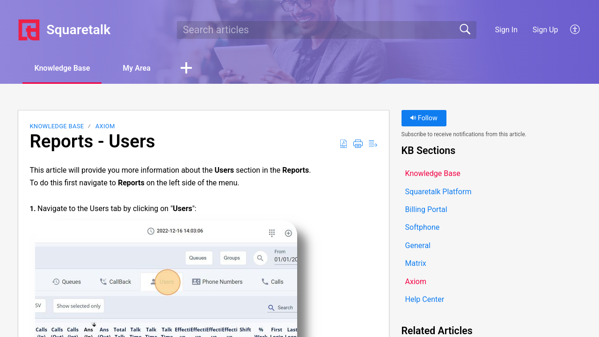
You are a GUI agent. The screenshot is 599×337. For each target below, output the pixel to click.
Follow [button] (424, 118)
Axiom (105, 126)
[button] (575, 30)
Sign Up (545, 29)
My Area (136, 68)
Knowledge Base (62, 68)
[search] (326, 30)
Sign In (506, 29)
